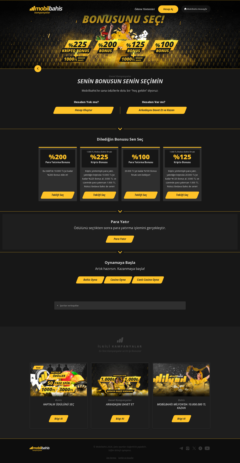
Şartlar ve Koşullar (126, 458)
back (36, 68)
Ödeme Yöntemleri (142, 9)
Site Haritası (111, 458)
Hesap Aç (167, 8)
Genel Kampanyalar (120, 76)
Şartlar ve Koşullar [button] (68, 305)
